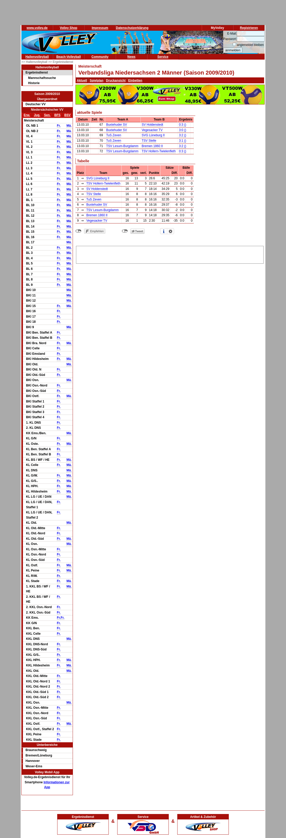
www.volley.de (37, 28)
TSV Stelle (149, 140)
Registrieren (249, 28)
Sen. (47, 115)
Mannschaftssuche (42, 78)
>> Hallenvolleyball (34, 62)
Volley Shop (68, 28)
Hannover (33, 761)
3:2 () (182, 135)
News (131, 57)
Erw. (27, 115)
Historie (34, 83)
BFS (57, 115)
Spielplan (96, 80)
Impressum (100, 28)
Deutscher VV (36, 104)
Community (99, 57)
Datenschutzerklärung (132, 28)
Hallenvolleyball (37, 57)
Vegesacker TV (152, 130)
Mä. (69, 125)
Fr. (59, 125)
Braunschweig (36, 750)
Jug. (37, 115)
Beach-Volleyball (68, 57)
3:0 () (182, 130)
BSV (67, 115)
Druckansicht (115, 80)
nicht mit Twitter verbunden (125, 231)
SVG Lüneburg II (153, 135)
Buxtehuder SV (116, 124)
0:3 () (182, 124)
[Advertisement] (170, 254)
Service (163, 57)
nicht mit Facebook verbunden (78, 231)
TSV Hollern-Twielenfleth (159, 151)
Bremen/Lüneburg (39, 755)
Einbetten (135, 80)
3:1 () (182, 140)
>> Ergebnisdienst (60, 62)
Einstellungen (170, 231)
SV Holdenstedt (152, 124)
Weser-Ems (34, 766)
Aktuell (82, 80)
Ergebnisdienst (37, 72)
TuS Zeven (113, 135)
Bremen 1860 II (152, 146)
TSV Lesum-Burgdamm (122, 146)
